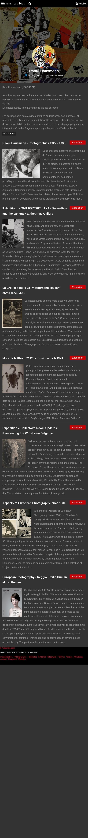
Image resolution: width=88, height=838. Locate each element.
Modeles (22, 659)
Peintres (61, 657)
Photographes (6, 657)
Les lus (19, 3)
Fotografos (32, 657)
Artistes (69, 657)
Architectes (78, 657)
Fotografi (42, 657)
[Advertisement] (44, 27)
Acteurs (3, 659)
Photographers (20, 657)
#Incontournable (47, 76)
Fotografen (51, 657)
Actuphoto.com (8, 648)
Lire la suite (9, 133)
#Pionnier (59, 76)
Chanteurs (12, 659)
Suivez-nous (32, 652)
